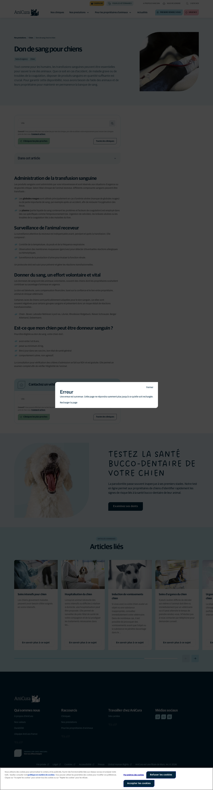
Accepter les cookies (139, 783)
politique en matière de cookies (41, 775)
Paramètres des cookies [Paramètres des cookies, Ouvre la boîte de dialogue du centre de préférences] (134, 775)
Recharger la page (68, 402)
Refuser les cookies (161, 775)
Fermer (149, 387)
